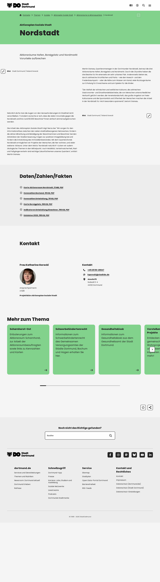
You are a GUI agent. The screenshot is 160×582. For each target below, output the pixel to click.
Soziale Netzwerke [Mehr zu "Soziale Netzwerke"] (56, 545)
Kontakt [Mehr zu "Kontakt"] (119, 535)
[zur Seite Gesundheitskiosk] (120, 409)
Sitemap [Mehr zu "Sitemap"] (86, 532)
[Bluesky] (134, 514)
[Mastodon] (126, 514)
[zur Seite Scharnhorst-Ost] (28, 409)
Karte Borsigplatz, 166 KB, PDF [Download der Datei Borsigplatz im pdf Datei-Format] (36, 263)
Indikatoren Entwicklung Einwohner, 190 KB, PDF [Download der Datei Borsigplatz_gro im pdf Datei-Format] (44, 269)
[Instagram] (118, 514)
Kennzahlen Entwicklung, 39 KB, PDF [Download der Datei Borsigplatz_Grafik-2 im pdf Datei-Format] (39, 258)
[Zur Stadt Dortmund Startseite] (21, 5)
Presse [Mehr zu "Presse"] (51, 536)
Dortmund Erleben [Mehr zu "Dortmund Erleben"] (22, 543)
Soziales (47, 15)
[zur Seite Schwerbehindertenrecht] (74, 409)
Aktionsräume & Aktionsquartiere (89, 15)
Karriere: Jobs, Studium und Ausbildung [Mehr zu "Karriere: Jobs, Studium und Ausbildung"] (60, 540)
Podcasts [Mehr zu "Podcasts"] (52, 553)
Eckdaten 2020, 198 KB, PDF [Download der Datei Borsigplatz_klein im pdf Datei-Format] (34, 274)
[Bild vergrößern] (74, 71)
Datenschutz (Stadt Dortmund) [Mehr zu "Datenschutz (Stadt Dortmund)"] (130, 547)
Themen (37, 15)
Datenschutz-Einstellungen (128, 551)
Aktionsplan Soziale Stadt (63, 15)
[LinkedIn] (150, 514)
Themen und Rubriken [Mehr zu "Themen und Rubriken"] (23, 536)
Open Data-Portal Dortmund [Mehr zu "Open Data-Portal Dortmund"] (95, 539)
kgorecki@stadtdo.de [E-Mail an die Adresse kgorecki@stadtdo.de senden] (96, 334)
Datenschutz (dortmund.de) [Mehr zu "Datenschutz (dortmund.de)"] (128, 543)
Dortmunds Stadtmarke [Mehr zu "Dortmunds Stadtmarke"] (58, 557)
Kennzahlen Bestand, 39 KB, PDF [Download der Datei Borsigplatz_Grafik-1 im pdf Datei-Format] (37, 252)
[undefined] (152, 408)
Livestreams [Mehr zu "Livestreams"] (53, 549)
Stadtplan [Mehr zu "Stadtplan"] (86, 536)
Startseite (25, 15)
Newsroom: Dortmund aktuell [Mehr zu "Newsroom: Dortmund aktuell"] (27, 539)
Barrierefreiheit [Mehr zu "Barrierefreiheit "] (89, 543)
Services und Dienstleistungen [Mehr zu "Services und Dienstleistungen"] (27, 532)
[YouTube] (142, 514)
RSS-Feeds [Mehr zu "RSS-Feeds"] (87, 547)
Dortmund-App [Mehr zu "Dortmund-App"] (55, 532)
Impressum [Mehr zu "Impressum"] (121, 539)
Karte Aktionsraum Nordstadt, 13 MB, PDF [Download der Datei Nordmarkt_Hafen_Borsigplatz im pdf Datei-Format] (41, 247)
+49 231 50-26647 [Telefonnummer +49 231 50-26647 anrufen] (93, 329)
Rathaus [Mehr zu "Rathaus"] (17, 547)
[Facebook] (110, 514)
